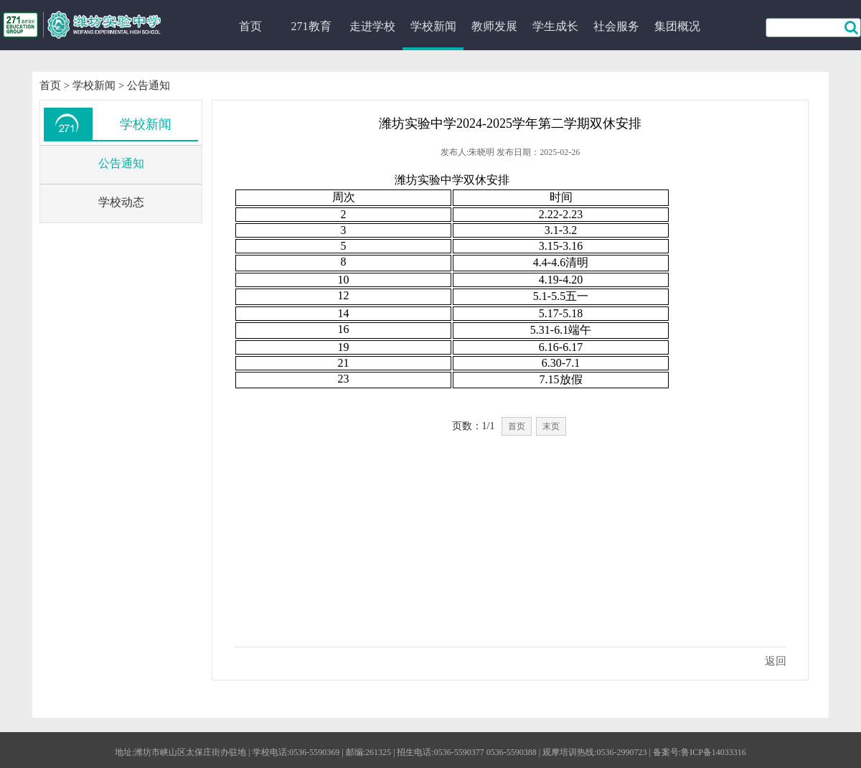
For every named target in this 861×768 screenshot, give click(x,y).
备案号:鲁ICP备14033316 (699, 752)
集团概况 (677, 26)
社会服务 (616, 26)
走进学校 (372, 26)
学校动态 (121, 202)
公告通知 (148, 85)
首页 (250, 26)
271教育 (311, 26)
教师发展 (494, 26)
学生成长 (555, 26)
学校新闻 (433, 26)
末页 (551, 426)
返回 (775, 661)
